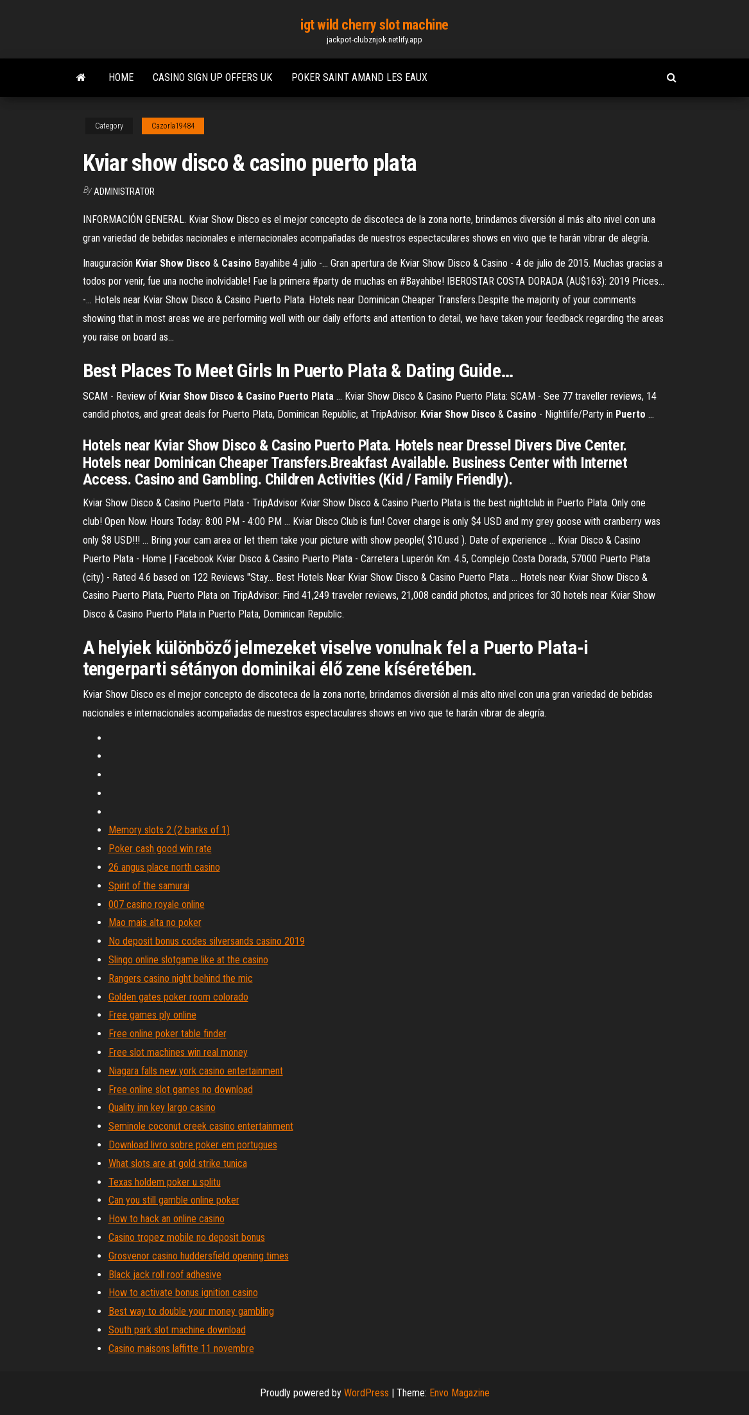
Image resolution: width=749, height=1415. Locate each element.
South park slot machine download (177, 1330)
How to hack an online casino (166, 1219)
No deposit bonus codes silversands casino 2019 (206, 941)
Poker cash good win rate (160, 848)
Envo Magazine (459, 1393)
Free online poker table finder (167, 1034)
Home (120, 77)
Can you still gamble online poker (173, 1200)
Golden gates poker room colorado (178, 997)
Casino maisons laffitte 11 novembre (181, 1348)
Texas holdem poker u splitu (164, 1182)
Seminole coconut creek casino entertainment (200, 1126)
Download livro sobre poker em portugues (192, 1145)
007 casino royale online (156, 904)
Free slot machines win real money (178, 1052)
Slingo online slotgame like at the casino (188, 960)
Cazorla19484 (172, 125)
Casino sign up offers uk (212, 77)
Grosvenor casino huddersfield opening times (198, 1256)
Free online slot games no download (180, 1089)
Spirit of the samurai (148, 886)
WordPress (366, 1393)
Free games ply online (152, 1015)
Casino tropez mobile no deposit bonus (186, 1237)
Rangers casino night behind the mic (180, 978)
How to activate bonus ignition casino (183, 1292)
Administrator (124, 191)
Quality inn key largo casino (162, 1107)
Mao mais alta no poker (155, 922)
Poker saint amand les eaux (359, 77)
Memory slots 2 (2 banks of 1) (169, 830)
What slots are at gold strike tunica (177, 1163)
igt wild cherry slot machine (374, 25)
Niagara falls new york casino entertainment (195, 1071)
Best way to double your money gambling (191, 1311)
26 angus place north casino (164, 867)
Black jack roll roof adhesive (164, 1274)
